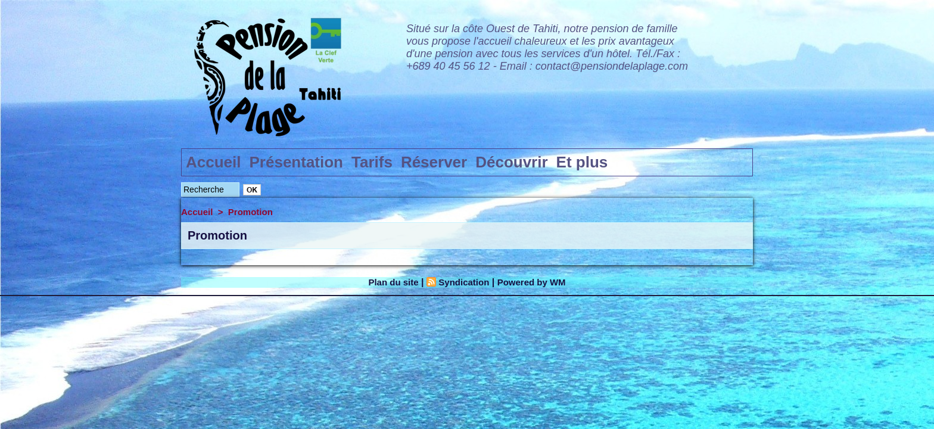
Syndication (463, 282)
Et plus (582, 162)
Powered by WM (535, 282)
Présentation (297, 162)
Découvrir (511, 162)
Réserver (434, 162)
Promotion (250, 212)
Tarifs (372, 162)
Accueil (213, 162)
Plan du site (389, 282)
